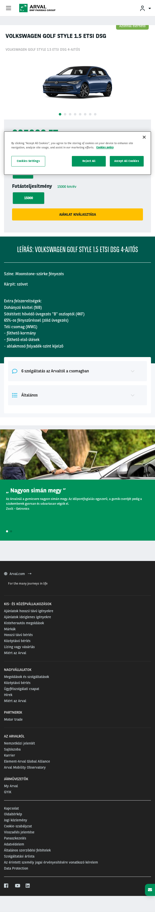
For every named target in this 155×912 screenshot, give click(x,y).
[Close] (144, 137)
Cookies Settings (28, 161)
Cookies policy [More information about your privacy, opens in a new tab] (105, 147)
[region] (77, 153)
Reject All (88, 161)
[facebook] (6, 886)
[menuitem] (145, 8)
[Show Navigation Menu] (8, 8)
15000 (28, 198)
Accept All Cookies (126, 161)
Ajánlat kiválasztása (77, 214)
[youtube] (17, 886)
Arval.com (17, 574)
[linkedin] (28, 886)
